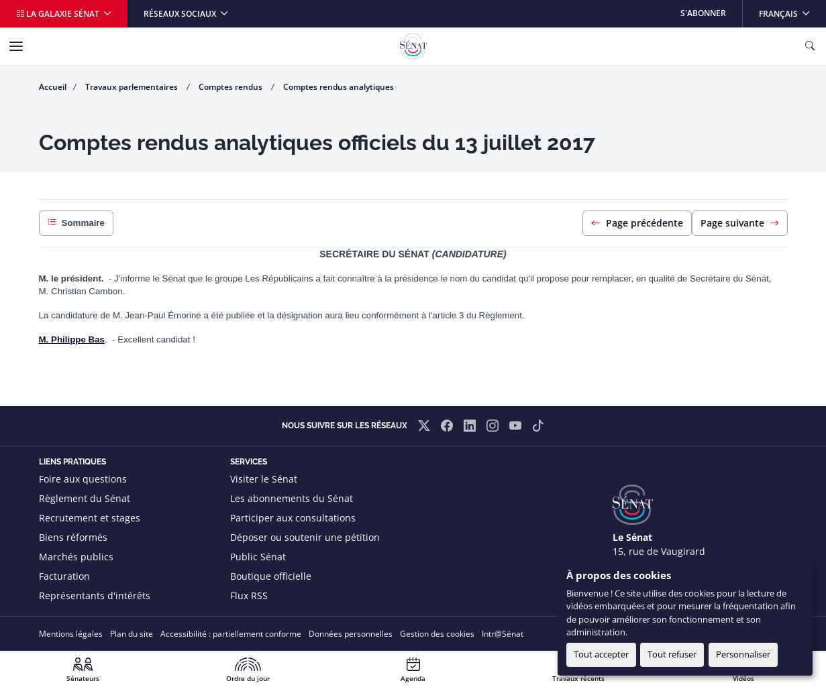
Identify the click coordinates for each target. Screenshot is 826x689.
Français (792, 9)
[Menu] (16, 46)
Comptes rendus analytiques (338, 86)
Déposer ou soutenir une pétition (305, 537)
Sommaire (76, 223)
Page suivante (740, 223)
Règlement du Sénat (84, 498)
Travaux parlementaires (132, 86)
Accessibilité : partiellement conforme (230, 633)
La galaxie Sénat (58, 13)
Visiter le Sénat (263, 479)
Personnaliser (743, 654)
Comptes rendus (231, 86)
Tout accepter (601, 654)
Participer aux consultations (293, 517)
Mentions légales (71, 633)
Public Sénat (258, 556)
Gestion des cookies (437, 633)
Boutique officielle (270, 576)
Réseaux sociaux (181, 13)
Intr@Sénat (502, 633)
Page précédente (637, 223)
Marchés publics (76, 556)
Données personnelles (351, 633)
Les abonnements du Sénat (291, 498)
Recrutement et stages (89, 517)
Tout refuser (672, 654)
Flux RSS (249, 595)
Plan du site (131, 633)
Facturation (64, 576)
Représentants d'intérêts (94, 595)
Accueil (52, 86)
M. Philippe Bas (72, 339)
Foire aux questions (83, 479)
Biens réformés (73, 537)
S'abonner (703, 13)
